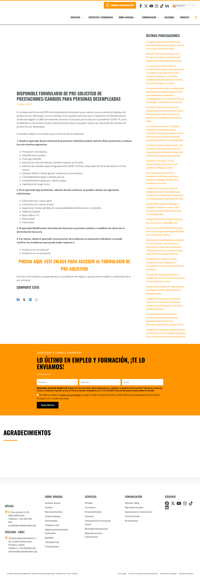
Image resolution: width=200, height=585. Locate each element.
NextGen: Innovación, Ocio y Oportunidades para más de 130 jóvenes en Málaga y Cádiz (162, 164)
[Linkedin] (30, 298)
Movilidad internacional (96, 529)
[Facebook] (18, 298)
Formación (90, 507)
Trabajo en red (52, 525)
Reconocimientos (53, 512)
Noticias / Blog (132, 503)
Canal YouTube (132, 516)
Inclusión (89, 516)
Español (179, 6)
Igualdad (49, 538)
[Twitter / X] (24, 298)
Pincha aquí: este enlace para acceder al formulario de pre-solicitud (74, 264)
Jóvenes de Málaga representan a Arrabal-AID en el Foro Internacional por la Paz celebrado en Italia (165, 278)
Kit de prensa (131, 521)
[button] (96, 17)
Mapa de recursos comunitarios (93, 535)
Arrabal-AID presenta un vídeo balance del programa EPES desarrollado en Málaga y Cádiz (165, 290)
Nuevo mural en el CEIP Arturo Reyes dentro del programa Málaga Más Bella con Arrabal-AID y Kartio (165, 231)
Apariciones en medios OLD (138, 512)
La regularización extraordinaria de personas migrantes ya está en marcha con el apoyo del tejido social (165, 45)
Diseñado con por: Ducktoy (67, 574)
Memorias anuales (134, 507)
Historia (49, 507)
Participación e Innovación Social (98, 523)
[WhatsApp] (36, 298)
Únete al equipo (52, 516)
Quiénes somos (52, 503)
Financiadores (52, 546)
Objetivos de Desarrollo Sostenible (56, 531)
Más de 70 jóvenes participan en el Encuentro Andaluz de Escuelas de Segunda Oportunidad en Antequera (164, 57)
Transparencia (52, 542)
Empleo (89, 503)
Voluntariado (51, 521)
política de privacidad (71, 394)
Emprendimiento (93, 512)
